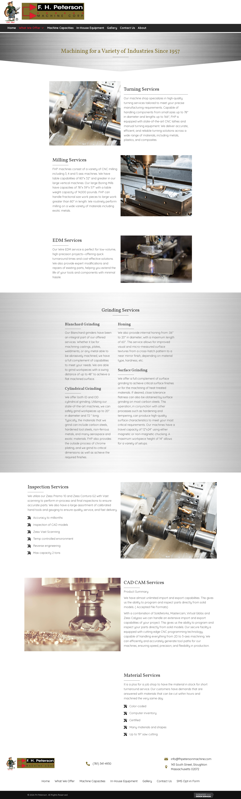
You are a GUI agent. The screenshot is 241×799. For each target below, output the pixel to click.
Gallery (147, 781)
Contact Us (164, 781)
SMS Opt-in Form (188, 781)
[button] (43, 28)
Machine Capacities (92, 781)
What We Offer (65, 781)
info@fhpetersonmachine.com (191, 759)
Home (46, 781)
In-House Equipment (124, 781)
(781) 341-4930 (102, 763)
